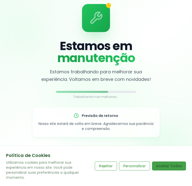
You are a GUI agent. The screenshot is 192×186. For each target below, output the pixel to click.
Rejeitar (106, 165)
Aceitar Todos (169, 165)
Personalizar (134, 165)
